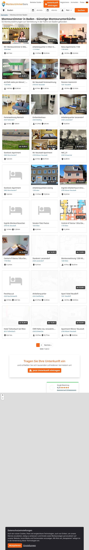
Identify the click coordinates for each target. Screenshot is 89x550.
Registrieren (64, 2)
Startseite (4, 15)
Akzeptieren (15, 545)
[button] (48, 345)
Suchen (81, 10)
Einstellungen (29, 545)
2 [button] (41, 345)
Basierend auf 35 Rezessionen (66, 390)
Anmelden (74, 2)
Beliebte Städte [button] (36, 2)
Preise (82, 2)
